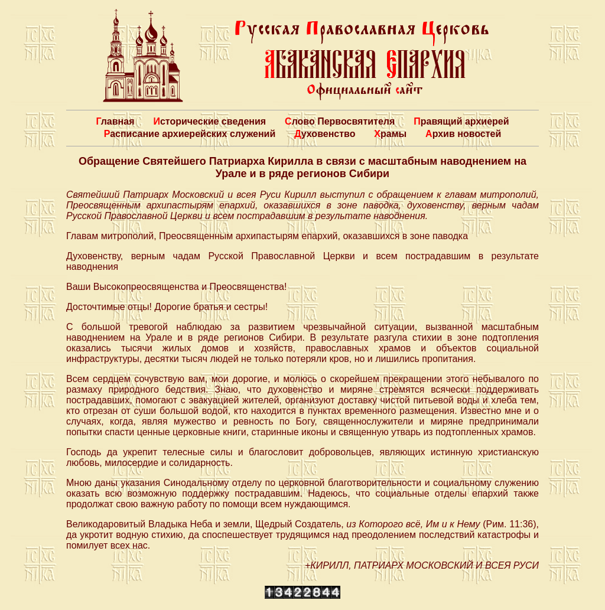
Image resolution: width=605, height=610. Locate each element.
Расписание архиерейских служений (190, 134)
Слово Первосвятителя (340, 121)
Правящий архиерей (461, 121)
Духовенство (324, 134)
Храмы (390, 134)
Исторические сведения (209, 121)
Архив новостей (463, 134)
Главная (115, 121)
